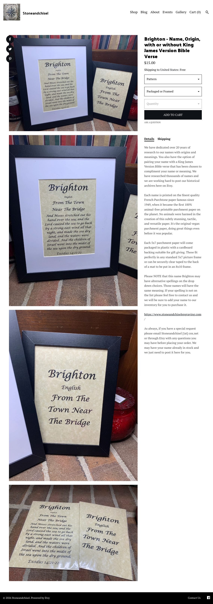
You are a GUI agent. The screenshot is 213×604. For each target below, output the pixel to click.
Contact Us (194, 598)
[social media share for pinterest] (10, 59)
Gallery (181, 12)
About (155, 12)
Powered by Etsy (40, 598)
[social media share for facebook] (9, 39)
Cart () (195, 12)
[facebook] (208, 598)
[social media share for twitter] (10, 49)
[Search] (207, 13)
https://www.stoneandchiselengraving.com (172, 314)
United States (169, 70)
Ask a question (152, 122)
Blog (144, 12)
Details (149, 139)
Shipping (164, 139)
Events (168, 12)
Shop (134, 12)
